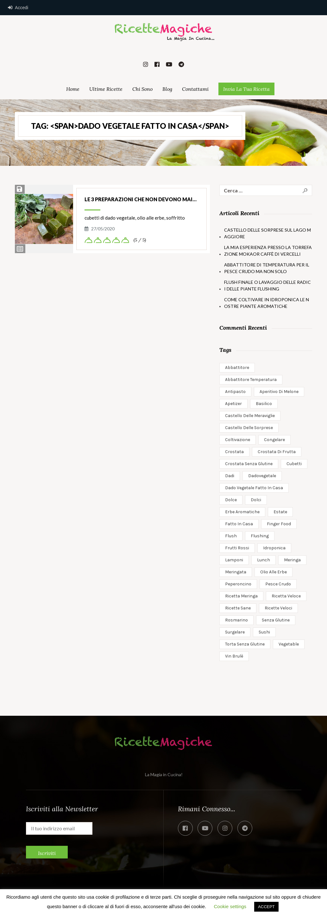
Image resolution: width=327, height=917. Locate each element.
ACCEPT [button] (266, 906)
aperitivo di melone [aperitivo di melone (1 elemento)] (279, 391)
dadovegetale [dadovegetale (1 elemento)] (262, 475)
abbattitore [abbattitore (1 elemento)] (237, 367)
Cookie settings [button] (230, 906)
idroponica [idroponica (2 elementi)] (274, 548)
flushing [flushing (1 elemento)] (260, 536)
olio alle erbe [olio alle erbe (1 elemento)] (273, 572)
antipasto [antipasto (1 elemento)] (235, 391)
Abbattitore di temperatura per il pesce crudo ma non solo (266, 268)
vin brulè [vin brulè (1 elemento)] (234, 656)
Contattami (195, 89)
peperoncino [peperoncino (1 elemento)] (238, 584)
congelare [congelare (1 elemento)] (274, 439)
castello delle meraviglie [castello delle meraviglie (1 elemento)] (250, 415)
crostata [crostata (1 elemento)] (234, 451)
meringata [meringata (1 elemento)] (235, 572)
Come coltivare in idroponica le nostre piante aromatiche (266, 303)
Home (72, 89)
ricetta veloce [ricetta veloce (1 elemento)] (286, 596)
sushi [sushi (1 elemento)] (264, 632)
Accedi (18, 7)
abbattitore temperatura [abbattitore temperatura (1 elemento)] (251, 379)
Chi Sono (142, 89)
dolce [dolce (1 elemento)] (231, 499)
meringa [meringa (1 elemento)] (292, 560)
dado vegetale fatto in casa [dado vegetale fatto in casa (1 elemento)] (254, 487)
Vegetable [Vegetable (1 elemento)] (289, 644)
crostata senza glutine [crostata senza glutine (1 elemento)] (249, 463)
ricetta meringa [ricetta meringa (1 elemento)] (241, 596)
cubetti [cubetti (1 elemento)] (294, 463)
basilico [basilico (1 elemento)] (264, 403)
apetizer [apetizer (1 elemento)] (233, 403)
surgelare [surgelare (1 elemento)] (235, 632)
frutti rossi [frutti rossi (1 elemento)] (237, 548)
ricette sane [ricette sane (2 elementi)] (238, 608)
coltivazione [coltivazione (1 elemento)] (237, 439)
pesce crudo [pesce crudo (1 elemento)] (278, 584)
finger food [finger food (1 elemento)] (279, 524)
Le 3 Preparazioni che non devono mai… (141, 199)
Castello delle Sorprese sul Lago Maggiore (267, 233)
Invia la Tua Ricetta (246, 89)
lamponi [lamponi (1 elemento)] (234, 560)
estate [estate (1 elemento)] (280, 512)
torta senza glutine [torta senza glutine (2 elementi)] (245, 644)
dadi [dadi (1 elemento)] (229, 475)
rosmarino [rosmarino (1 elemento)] (236, 620)
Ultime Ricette (106, 89)
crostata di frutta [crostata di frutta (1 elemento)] (277, 451)
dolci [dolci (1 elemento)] (256, 499)
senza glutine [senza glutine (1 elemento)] (276, 620)
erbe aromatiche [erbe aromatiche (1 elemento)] (242, 512)
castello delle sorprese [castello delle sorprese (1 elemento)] (249, 427)
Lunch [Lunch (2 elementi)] (263, 560)
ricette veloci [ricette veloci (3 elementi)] (278, 608)
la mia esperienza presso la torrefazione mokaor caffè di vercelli (268, 251)
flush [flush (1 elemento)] (231, 536)
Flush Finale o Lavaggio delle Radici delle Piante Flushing (267, 285)
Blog (167, 89)
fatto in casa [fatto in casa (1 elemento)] (239, 524)
